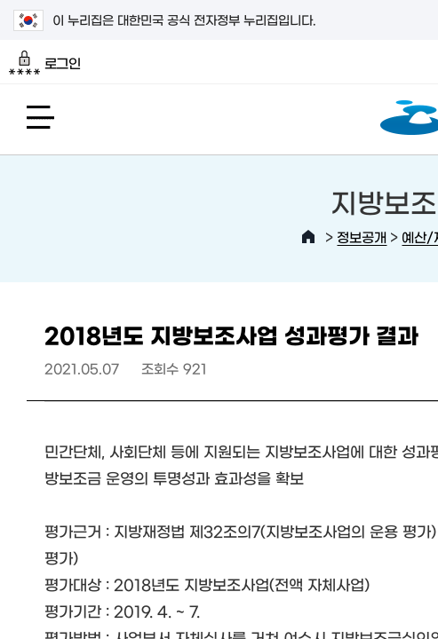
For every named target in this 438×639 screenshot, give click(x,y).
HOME (308, 237)
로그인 (45, 63)
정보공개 (361, 236)
